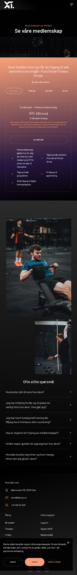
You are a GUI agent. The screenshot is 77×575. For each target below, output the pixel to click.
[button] (54, 562)
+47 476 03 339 (21, 506)
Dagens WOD (45, 527)
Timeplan (12, 527)
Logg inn (43, 522)
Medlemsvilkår (45, 532)
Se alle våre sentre (41, 82)
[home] (9, 5)
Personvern (44, 538)
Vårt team (13, 538)
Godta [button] (35, 562)
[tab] (14, 91)
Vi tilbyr (12, 532)
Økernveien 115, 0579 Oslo (25, 493)
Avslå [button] (13, 562)
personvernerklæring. (13, 551)
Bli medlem (13, 522)
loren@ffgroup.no (21, 500)
